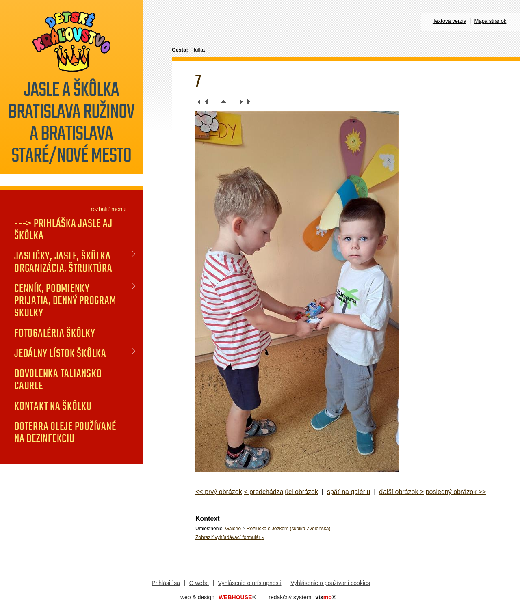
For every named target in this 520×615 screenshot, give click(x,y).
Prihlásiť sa (166, 583)
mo (325, 597)
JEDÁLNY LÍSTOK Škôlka (60, 353)
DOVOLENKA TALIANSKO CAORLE (58, 379)
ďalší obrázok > (401, 491)
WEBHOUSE (237, 597)
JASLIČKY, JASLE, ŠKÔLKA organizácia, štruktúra (63, 262)
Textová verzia (449, 21)
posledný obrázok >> (456, 491)
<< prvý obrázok (218, 491)
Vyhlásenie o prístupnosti (250, 583)
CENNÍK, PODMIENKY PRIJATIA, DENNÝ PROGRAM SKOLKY (65, 300)
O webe (199, 583)
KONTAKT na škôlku (53, 406)
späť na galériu (348, 491)
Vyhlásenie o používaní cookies (330, 583)
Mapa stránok (490, 21)
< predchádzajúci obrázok (281, 491)
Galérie (233, 528)
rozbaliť (100, 209)
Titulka (197, 50)
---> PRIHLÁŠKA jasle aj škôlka (63, 229)
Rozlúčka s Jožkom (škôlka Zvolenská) (289, 528)
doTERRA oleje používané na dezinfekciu (65, 432)
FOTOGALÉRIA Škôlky (54, 333)
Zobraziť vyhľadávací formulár (229, 537)
